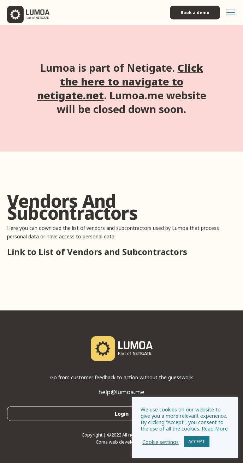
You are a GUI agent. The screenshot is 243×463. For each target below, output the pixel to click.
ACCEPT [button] (196, 441)
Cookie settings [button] (160, 442)
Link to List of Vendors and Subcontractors (97, 251)
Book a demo (194, 13)
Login (122, 413)
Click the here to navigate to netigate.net (120, 81)
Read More (215, 428)
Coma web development (122, 442)
